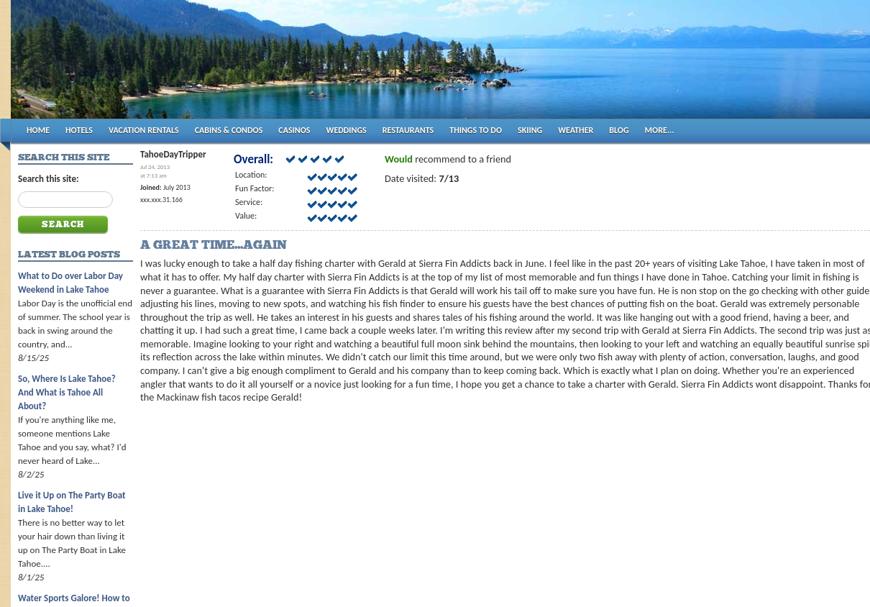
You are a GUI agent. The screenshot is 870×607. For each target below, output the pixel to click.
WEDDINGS (346, 130)
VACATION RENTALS (144, 130)
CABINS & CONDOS (229, 130)
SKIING (530, 130)
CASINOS (294, 130)
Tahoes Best (181, 65)
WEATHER (575, 130)
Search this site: (48, 178)
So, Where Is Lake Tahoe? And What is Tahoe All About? (67, 392)
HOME (38, 130)
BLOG (618, 130)
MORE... (659, 130)
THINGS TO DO (475, 130)
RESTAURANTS (408, 130)
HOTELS (79, 130)
